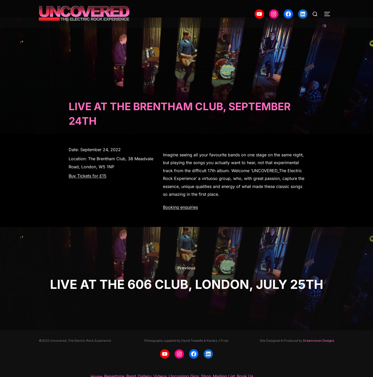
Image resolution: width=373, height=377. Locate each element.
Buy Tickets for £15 (87, 175)
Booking (171, 207)
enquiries (189, 207)
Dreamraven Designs (318, 341)
